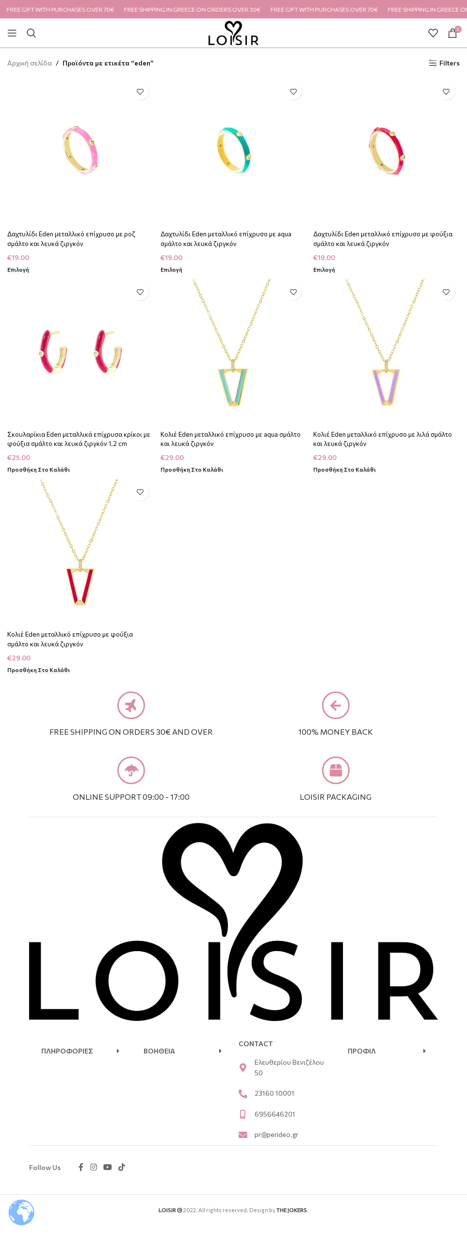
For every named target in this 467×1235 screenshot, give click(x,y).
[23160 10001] (243, 1103)
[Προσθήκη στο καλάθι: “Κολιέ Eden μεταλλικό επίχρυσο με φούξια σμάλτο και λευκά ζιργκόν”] (40, 670)
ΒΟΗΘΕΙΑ (159, 1060)
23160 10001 (274, 1103)
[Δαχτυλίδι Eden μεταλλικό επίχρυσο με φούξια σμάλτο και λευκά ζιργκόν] (387, 150)
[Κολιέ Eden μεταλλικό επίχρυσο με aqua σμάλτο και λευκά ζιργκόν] (233, 352)
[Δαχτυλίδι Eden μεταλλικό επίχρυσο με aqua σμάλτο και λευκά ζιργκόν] (233, 150)
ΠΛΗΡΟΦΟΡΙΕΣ (67, 1060)
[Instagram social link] (93, 1177)
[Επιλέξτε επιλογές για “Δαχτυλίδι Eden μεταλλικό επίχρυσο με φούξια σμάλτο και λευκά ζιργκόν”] (326, 267)
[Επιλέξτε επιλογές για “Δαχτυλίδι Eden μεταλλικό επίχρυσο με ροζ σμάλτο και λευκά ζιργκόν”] (18, 267)
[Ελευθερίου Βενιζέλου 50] (243, 1077)
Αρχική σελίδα (29, 63)
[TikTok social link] (122, 1177)
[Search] (31, 33)
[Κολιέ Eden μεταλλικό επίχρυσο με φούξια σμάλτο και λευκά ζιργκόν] (79, 553)
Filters (449, 63)
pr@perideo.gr (276, 1144)
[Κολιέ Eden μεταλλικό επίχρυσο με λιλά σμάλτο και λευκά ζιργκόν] (387, 352)
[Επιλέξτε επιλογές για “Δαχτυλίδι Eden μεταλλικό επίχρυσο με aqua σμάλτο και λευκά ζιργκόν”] (172, 267)
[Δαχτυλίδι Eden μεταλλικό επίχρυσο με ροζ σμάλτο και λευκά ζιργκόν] (79, 150)
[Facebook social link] (81, 1177)
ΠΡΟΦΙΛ (362, 1060)
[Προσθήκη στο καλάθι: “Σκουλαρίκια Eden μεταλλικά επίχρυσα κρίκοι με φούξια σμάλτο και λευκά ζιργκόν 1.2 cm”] (40, 469)
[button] (80, 1060)
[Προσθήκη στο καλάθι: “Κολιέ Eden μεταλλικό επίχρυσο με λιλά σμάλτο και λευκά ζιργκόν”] (348, 469)
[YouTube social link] (107, 1177)
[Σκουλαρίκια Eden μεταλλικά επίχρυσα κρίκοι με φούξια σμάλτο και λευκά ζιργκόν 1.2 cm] (79, 352)
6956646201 (275, 1124)
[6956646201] (243, 1124)
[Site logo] (233, 32)
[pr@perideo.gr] (243, 1144)
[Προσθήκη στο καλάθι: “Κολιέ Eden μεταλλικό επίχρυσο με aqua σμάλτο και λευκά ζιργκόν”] (194, 469)
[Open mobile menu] (12, 33)
